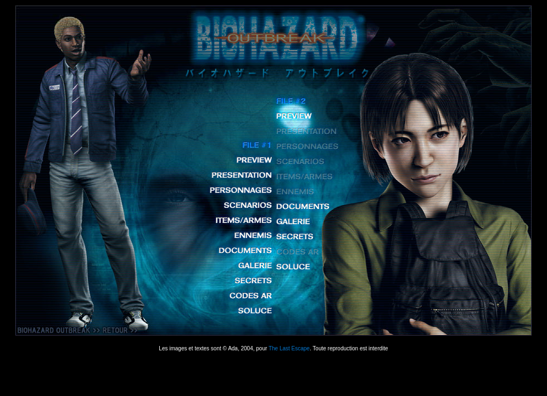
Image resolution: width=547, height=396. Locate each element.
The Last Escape (289, 348)
